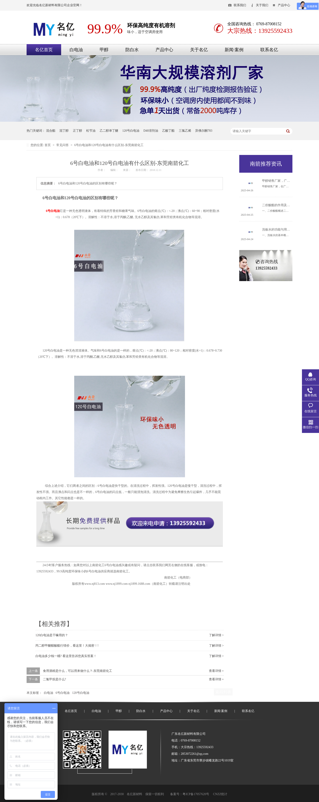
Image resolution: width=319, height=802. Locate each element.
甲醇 (104, 49)
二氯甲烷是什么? (54, 679)
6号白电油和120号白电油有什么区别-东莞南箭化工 (109, 145)
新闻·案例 (234, 49)
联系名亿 (269, 49)
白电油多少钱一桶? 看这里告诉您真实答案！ (66, 656)
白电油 (76, 49)
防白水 (132, 49)
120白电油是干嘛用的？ (51, 635)
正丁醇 (77, 130)
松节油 (90, 130)
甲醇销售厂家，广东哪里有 (280, 180)
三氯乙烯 (185, 130)
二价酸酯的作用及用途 (277, 205)
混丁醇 (64, 130)
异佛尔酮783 (203, 130)
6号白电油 (53, 211)
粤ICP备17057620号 (196, 794)
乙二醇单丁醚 (109, 130)
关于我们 (262, 5)
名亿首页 (44, 49)
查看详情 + (216, 671)
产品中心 (284, 5)
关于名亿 (199, 49)
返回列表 (223, 692)
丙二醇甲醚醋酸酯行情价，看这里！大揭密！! (67, 645)
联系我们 (240, 5)
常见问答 (63, 145)
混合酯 (50, 130)
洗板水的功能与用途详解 (279, 229)
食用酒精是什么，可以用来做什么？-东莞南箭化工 (77, 671)
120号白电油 (130, 130)
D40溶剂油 (151, 130)
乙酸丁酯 (168, 130)
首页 (48, 145)
